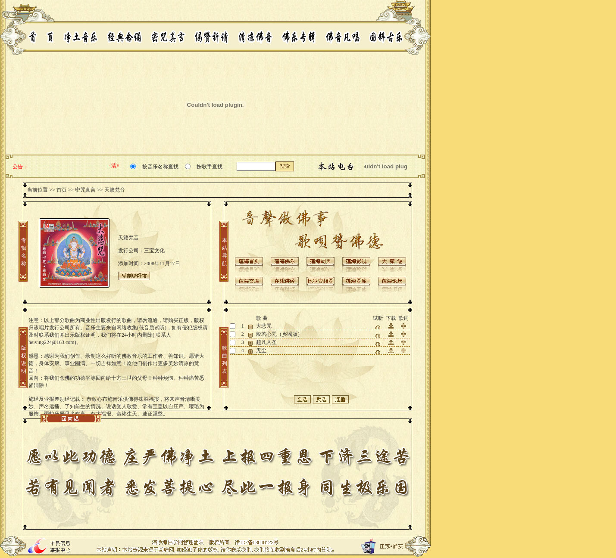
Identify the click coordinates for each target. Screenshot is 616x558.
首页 (61, 190)
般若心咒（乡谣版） (279, 334)
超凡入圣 (266, 342)
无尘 (261, 350)
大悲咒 (264, 326)
